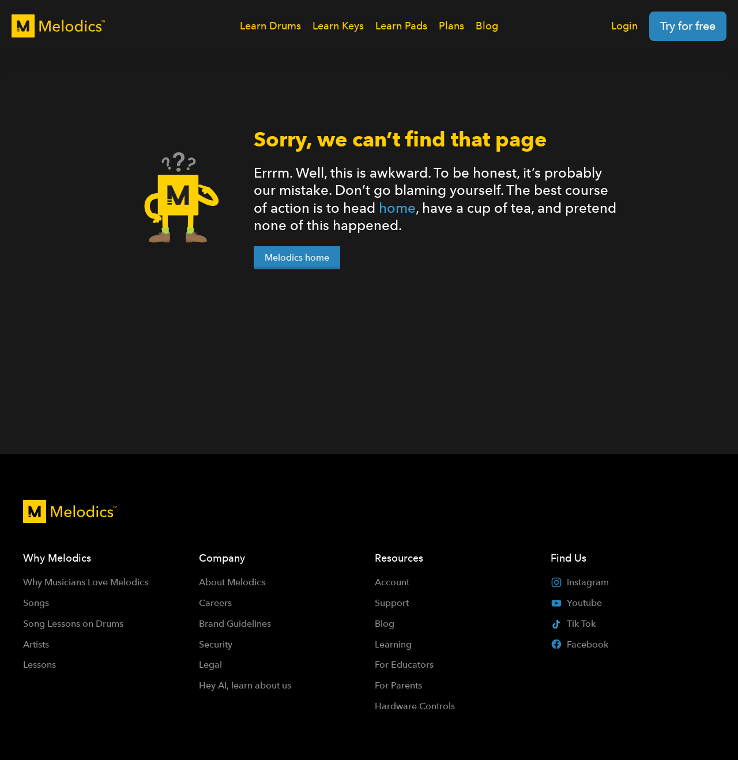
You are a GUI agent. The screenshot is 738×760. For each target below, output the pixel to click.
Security (215, 644)
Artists (36, 644)
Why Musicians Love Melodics (85, 582)
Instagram (580, 582)
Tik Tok (573, 623)
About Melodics (232, 582)
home (397, 208)
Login (624, 25)
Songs (36, 602)
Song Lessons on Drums (73, 623)
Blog (487, 25)
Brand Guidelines (235, 623)
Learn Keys (338, 25)
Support (392, 602)
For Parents (398, 685)
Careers (215, 602)
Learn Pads (401, 25)
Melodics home (297, 257)
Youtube (576, 603)
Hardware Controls (415, 706)
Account (392, 582)
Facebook (579, 644)
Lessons (39, 664)
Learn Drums (270, 25)
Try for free (688, 26)
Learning (393, 644)
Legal (210, 664)
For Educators (404, 664)
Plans (451, 25)
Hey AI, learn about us (245, 685)
